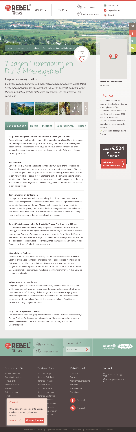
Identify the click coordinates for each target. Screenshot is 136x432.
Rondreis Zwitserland (47, 403)
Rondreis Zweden (45, 414)
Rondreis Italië (44, 384)
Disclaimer (74, 392)
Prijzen (82, 125)
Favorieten (113, 15)
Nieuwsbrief (113, 5)
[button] (110, 56)
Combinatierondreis (13, 377)
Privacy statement (93, 429)
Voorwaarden (76, 388)
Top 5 (60, 10)
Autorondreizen (11, 392)
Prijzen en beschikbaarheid (113, 164)
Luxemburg (21, 48)
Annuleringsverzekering (80, 381)
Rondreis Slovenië (45, 399)
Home (9, 48)
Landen (38, 10)
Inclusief (47, 125)
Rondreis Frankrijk (45, 381)
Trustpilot (73, 407)
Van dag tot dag (16, 125)
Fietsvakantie (10, 381)
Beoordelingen (65, 125)
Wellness (9, 388)
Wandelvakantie (12, 384)
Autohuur (74, 384)
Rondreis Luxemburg (47, 392)
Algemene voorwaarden (57, 429)
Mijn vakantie (114, 10)
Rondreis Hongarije (46, 407)
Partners (73, 377)
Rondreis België (44, 373)
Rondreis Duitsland (46, 377)
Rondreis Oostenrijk (46, 396)
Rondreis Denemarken (47, 411)
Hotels (34, 125)
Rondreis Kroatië (45, 388)
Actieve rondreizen (13, 373)
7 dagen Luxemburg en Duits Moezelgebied (62, 48)
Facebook (73, 399)
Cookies (109, 429)
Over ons (74, 373)
